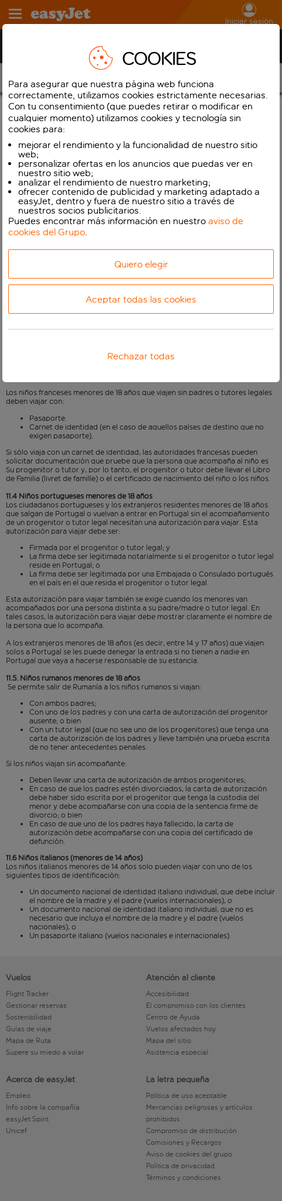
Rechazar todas (141, 356)
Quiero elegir (141, 264)
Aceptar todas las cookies (141, 299)
